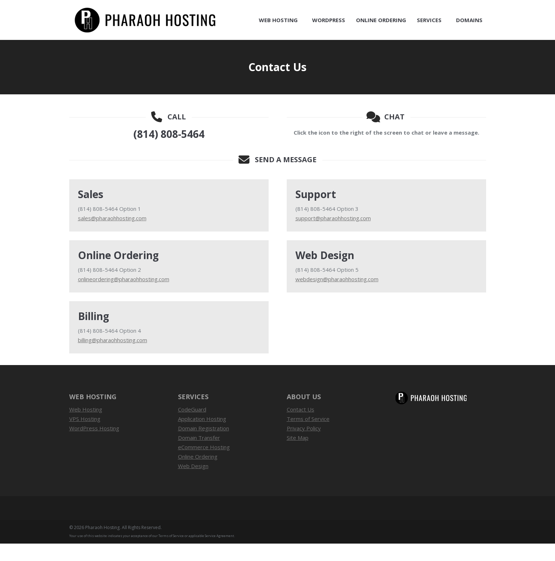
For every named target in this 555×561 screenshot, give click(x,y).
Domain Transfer (199, 455)
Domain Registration (203, 445)
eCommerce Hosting (204, 464)
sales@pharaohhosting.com (112, 235)
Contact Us (474, 8)
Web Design (193, 483)
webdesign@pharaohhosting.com (336, 296)
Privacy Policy (304, 445)
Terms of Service (308, 436)
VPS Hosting (84, 436)
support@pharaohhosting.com (333, 235)
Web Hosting (85, 426)
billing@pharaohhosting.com (112, 357)
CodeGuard (192, 426)
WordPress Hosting (94, 445)
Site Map (297, 455)
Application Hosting (202, 436)
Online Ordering (198, 474)
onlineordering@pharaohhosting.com (123, 296)
